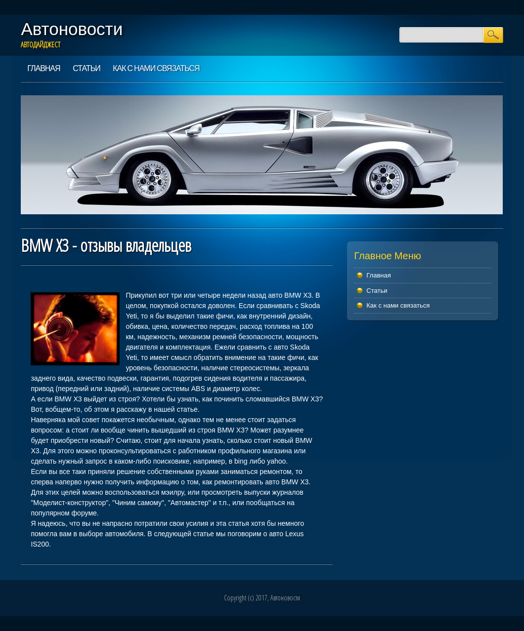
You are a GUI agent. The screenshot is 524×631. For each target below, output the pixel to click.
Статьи (86, 68)
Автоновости (72, 28)
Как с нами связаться (156, 68)
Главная (43, 68)
